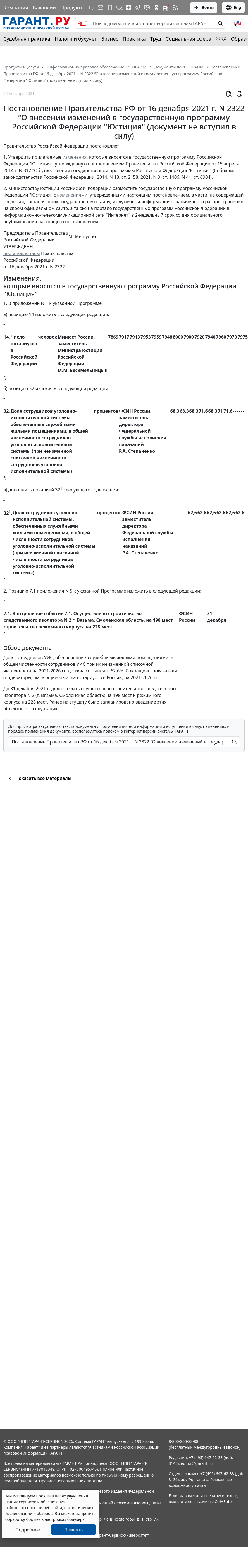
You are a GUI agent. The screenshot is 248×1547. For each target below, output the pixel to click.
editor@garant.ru (197, 1463)
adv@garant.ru (194, 1479)
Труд (155, 38)
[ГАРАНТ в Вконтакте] (119, 7)
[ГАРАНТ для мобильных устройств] (110, 7)
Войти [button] (204, 7)
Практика (134, 38)
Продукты (72, 7)
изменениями (72, 195)
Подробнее (27, 1530)
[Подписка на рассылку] (100, 7)
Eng (233, 7)
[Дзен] (128, 7)
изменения (75, 157)
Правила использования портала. (71, 1481)
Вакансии (44, 7)
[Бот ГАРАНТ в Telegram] (147, 7)
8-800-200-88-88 (183, 1441)
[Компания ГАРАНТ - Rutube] (166, 7)
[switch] (82, 23)
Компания (15, 7)
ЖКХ (221, 38)
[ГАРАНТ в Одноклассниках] (156, 7)
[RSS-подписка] (175, 7)
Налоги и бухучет (76, 38)
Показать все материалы (39, 778)
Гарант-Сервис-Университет (121, 1535)
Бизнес (109, 38)
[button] (238, 23)
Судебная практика (26, 38)
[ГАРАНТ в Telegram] (137, 7)
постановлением (21, 253)
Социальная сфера (188, 38)
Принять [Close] (73, 1530)
